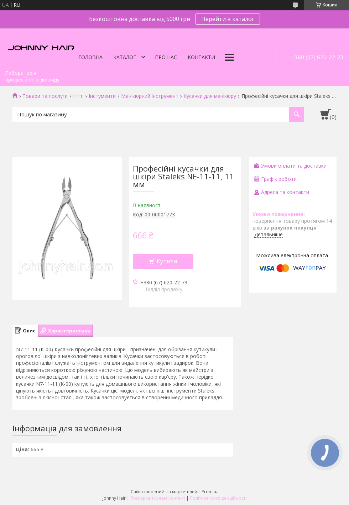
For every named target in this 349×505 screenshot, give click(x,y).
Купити (167, 261)
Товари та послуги (45, 96)
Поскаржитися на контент (157, 498)
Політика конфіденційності (218, 498)
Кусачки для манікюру (209, 96)
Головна (90, 57)
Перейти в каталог (227, 19)
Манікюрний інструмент (149, 96)
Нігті (78, 96)
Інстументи (102, 96)
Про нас (166, 57)
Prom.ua (210, 492)
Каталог (124, 57)
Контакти (201, 57)
